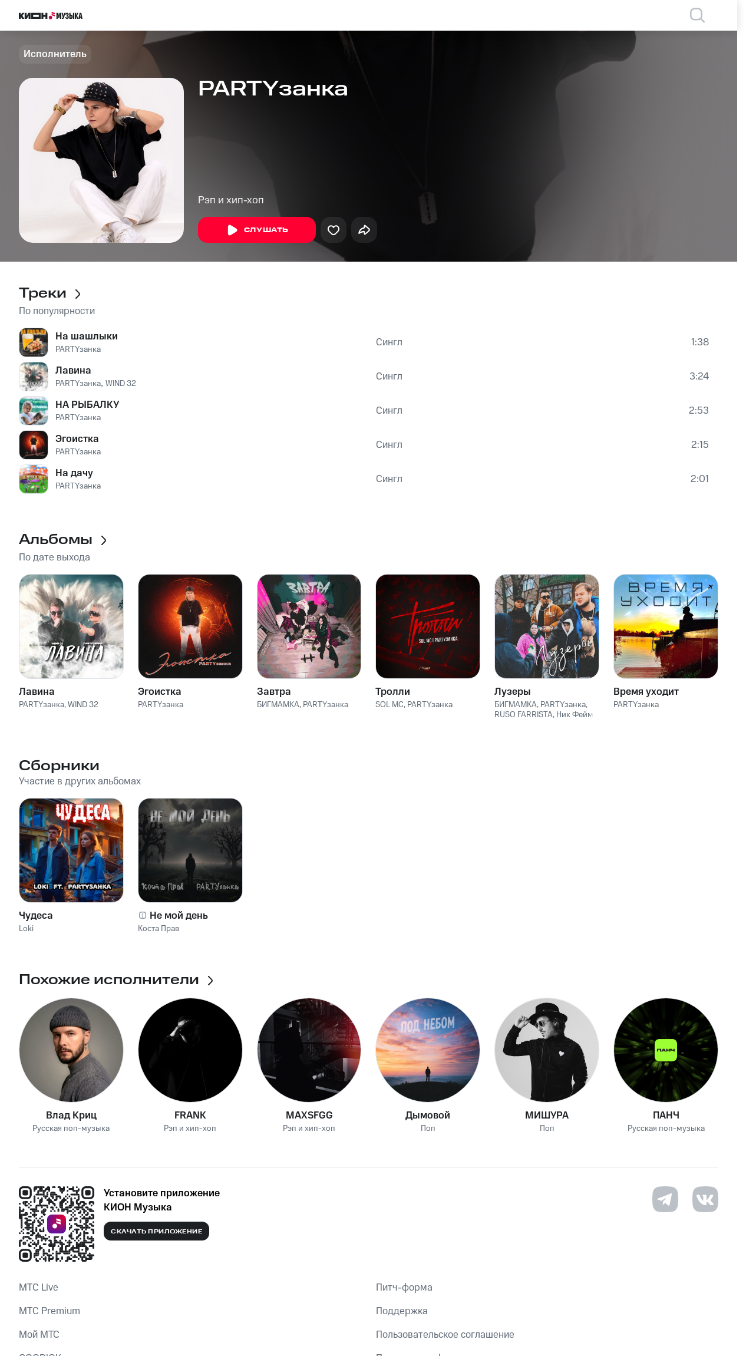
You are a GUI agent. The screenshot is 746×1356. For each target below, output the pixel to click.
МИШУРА (547, 1115)
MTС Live (38, 1288)
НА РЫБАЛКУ (87, 405)
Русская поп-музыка (71, 1129)
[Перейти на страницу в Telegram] (665, 1199)
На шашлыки (86, 336)
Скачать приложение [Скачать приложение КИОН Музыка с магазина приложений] (156, 1232)
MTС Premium (49, 1311)
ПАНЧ (666, 1115)
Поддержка (402, 1311)
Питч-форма (404, 1288)
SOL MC (389, 705)
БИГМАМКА (278, 705)
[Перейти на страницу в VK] (705, 1199)
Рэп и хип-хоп (231, 200)
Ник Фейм (574, 715)
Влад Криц (71, 1115)
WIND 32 (120, 384)
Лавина (73, 371)
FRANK (190, 1115)
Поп (428, 1129)
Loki (26, 929)
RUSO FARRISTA (523, 715)
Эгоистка (77, 439)
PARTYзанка (78, 349)
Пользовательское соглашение (445, 1335)
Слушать (257, 230)
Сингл (389, 342)
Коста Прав (158, 929)
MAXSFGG (309, 1115)
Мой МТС (39, 1335)
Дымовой (427, 1115)
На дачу (74, 473)
